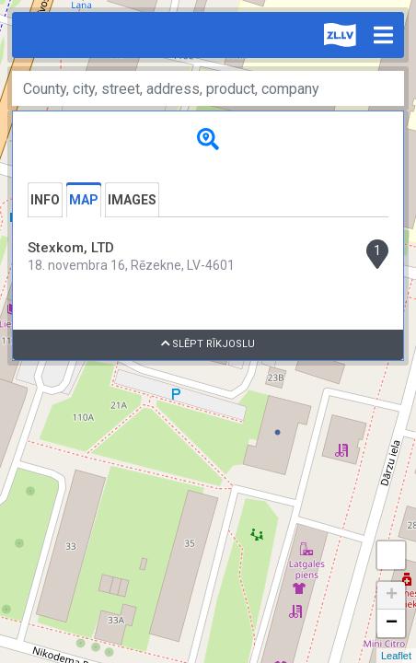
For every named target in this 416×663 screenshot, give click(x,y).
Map (83, 199)
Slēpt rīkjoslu (208, 344)
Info (45, 199)
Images (132, 199)
